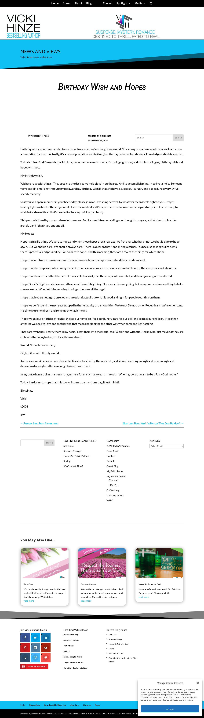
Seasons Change (72, 450)
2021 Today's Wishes (118, 445)
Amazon (67, 640)
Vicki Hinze (105, 135)
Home (56, 3)
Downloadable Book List (55, 705)
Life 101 (113, 485)
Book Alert (112, 450)
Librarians (74, 705)
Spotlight (120, 3)
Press (97, 705)
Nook (71, 646)
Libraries (87, 705)
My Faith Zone (114, 471)
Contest (110, 455)
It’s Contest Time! (73, 466)
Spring (66, 460)
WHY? (109, 500)
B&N (65, 646)
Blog (90, 3)
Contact (106, 3)
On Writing (112, 490)
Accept (170, 708)
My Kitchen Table (38, 135)
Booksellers (34, 705)
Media (137, 3)
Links (22, 705)
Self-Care (68, 445)
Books (68, 3)
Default (110, 460)
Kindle (76, 640)
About (79, 3)
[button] (197, 683)
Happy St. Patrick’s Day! (76, 455)
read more (29, 600)
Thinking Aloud (114, 495)
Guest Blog (112, 466)
